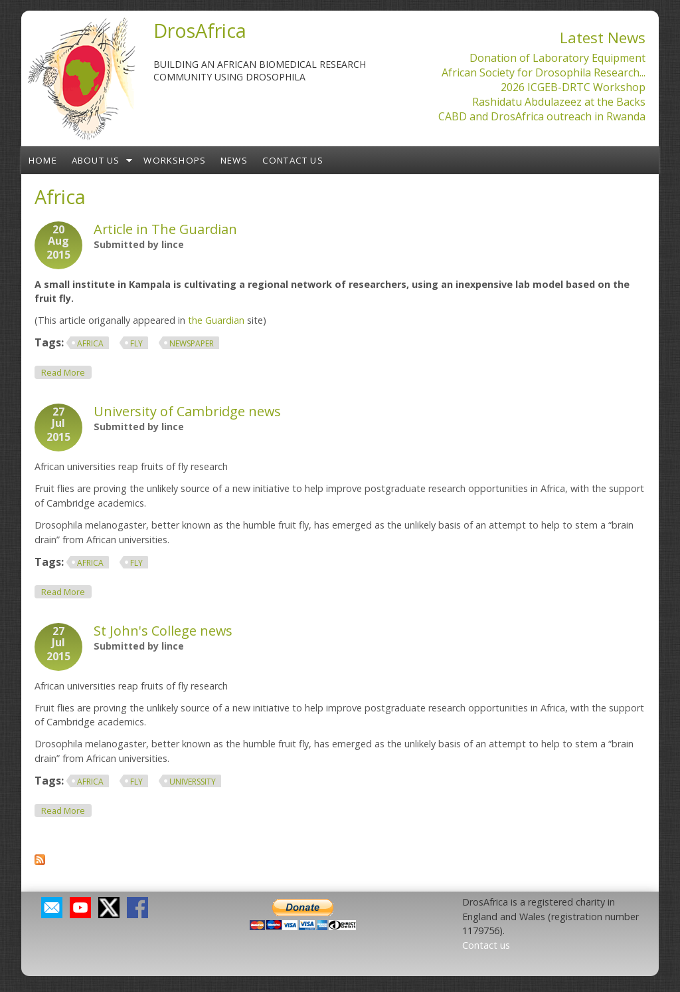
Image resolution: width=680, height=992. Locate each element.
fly (136, 343)
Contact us (292, 160)
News (234, 160)
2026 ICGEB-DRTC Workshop (573, 87)
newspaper (191, 343)
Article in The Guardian (165, 229)
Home (43, 160)
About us (96, 160)
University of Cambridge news (187, 411)
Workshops (174, 160)
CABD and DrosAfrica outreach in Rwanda (541, 116)
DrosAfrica (199, 30)
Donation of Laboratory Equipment (557, 58)
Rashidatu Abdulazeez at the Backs (558, 101)
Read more (66, 372)
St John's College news (163, 631)
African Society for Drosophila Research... (543, 72)
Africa (90, 343)
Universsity (192, 781)
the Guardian (216, 320)
